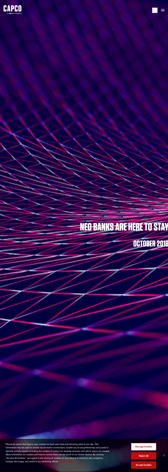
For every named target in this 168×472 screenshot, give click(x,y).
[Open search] (154, 10)
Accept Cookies (143, 464)
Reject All (143, 455)
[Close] (164, 455)
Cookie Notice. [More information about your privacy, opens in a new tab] (67, 461)
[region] (84, 455)
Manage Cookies (143, 446)
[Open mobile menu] (162, 10)
